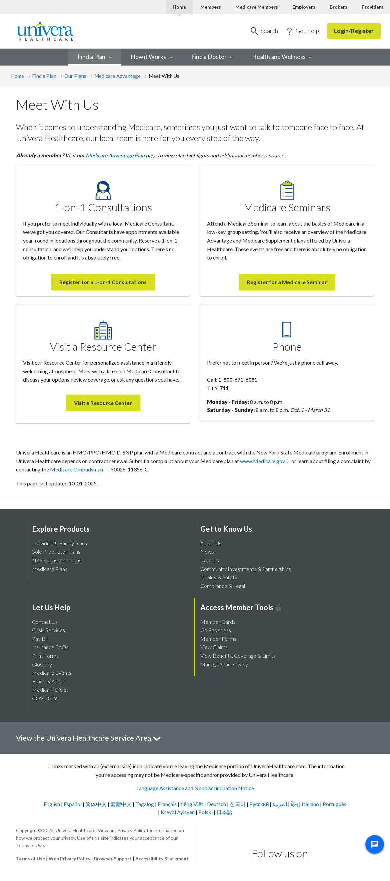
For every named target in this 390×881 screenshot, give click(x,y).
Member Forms (218, 638)
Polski (206, 812)
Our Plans (75, 76)
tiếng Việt (192, 804)
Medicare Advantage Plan (115, 155)
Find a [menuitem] (95, 56)
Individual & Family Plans (59, 543)
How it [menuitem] (152, 56)
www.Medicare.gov (262, 461)
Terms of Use (30, 858)
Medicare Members (256, 7)
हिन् (295, 804)
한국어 (238, 804)
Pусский (259, 804)
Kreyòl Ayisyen (178, 812)
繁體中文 (121, 804)
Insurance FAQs (50, 647)
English (52, 804)
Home (17, 76)
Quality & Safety (218, 577)
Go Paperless (215, 630)
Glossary (42, 664)
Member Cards (217, 621)
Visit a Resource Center (103, 403)
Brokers (338, 7)
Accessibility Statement (162, 858)
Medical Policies (50, 689)
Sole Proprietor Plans (56, 551)
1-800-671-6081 (237, 379)
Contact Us (45, 621)
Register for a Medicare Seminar (287, 282)
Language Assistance (160, 788)
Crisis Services (48, 630)
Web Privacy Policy (69, 858)
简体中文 (96, 804)
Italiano (311, 804)
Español (73, 804)
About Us (210, 543)
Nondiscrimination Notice (224, 788)
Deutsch (217, 804)
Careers (209, 560)
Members (210, 7)
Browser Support (113, 858)
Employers (303, 7)
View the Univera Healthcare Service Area (88, 737)
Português (334, 804)
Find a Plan (44, 76)
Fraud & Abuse (49, 681)
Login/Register (354, 30)
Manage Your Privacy (224, 664)
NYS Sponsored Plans (56, 560)
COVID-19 (47, 698)
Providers (372, 7)
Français (168, 804)
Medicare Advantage (117, 76)
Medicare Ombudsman (76, 469)
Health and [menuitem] (282, 56)
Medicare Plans (49, 569)
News (207, 551)
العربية (280, 804)
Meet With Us (164, 76)
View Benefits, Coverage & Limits (238, 655)
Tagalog (145, 804)
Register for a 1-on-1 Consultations (103, 282)
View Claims (214, 647)
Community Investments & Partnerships (245, 569)
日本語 (224, 812)
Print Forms (45, 655)
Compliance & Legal (222, 586)
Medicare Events (51, 672)
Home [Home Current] (179, 7)
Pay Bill (40, 638)
